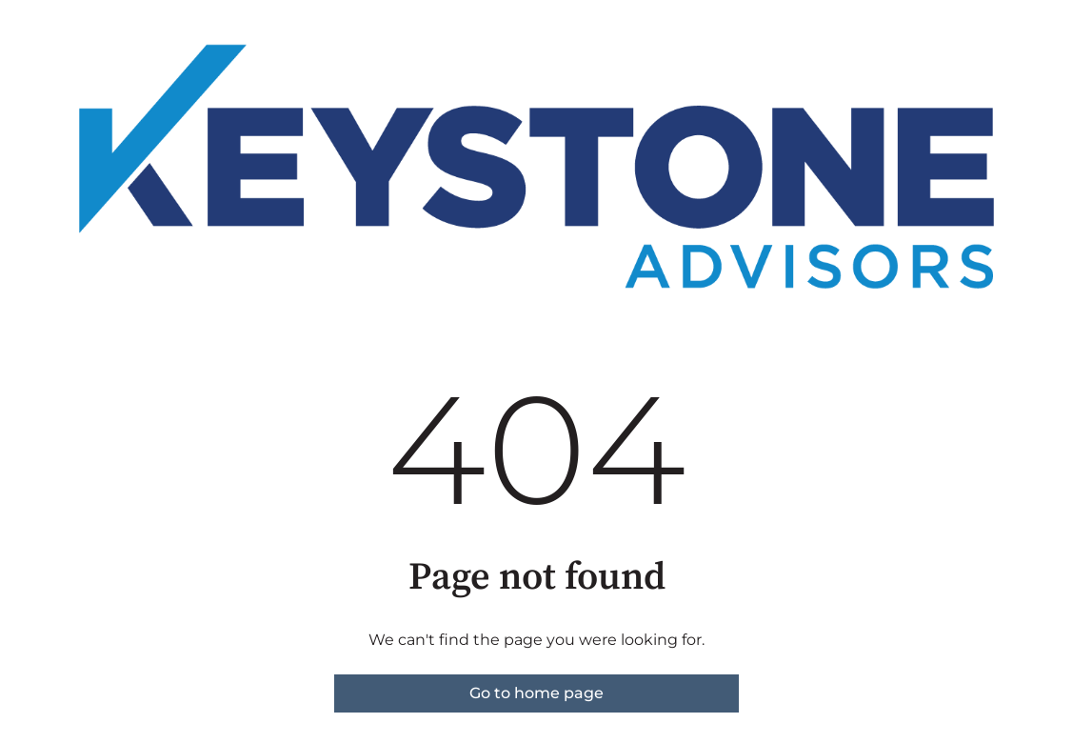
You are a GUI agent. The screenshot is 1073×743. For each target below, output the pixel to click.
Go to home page (536, 693)
